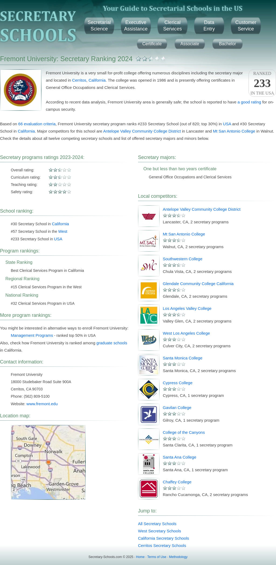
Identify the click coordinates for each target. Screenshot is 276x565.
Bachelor (227, 43)
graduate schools (111, 343)
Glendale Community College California (198, 283)
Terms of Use (156, 557)
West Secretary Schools (159, 531)
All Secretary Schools (157, 523)
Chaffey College (177, 482)
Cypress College (177, 382)
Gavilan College (177, 407)
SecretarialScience (99, 26)
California (96, 80)
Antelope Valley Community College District (142, 131)
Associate (189, 43)
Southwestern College (182, 258)
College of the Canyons (184, 432)
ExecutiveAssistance (135, 26)
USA (227, 124)
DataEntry (209, 26)
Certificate (152, 43)
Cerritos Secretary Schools (162, 545)
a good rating (249, 102)
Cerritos (79, 80)
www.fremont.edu (42, 403)
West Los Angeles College (186, 333)
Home (140, 557)
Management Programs (32, 335)
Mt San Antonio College (234, 131)
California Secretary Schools (163, 538)
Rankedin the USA (262, 83)
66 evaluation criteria (37, 124)
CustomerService (245, 26)
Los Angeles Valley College (187, 308)
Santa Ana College (179, 457)
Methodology (178, 557)
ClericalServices (172, 26)
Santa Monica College (182, 358)
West (62, 231)
